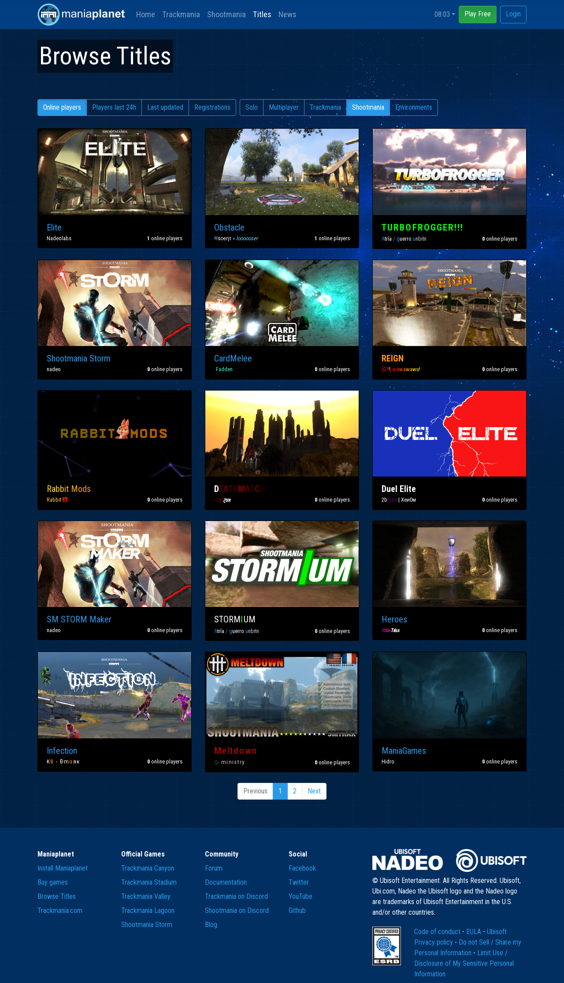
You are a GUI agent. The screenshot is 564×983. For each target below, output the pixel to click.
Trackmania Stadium (149, 882)
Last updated (165, 107)
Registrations (212, 107)
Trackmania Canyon (147, 868)
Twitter (299, 882)
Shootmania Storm (146, 924)
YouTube (300, 896)
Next (314, 791)
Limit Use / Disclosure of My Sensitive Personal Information (464, 963)
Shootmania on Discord (237, 910)
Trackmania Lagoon (147, 910)
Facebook (302, 868)
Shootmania (226, 14)
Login (513, 14)
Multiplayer (284, 107)
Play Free (477, 14)
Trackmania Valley (146, 896)
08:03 (442, 14)
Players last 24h (114, 107)
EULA (474, 931)
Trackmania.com (59, 910)
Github (297, 910)
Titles (262, 14)
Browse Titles (56, 896)
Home (145, 14)
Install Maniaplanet (62, 868)
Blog (211, 924)
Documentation (226, 882)
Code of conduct (438, 931)
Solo (251, 107)
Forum (214, 868)
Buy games (52, 882)
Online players (62, 107)
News (287, 14)
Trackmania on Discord (236, 896)
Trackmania (181, 14)
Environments (413, 107)
